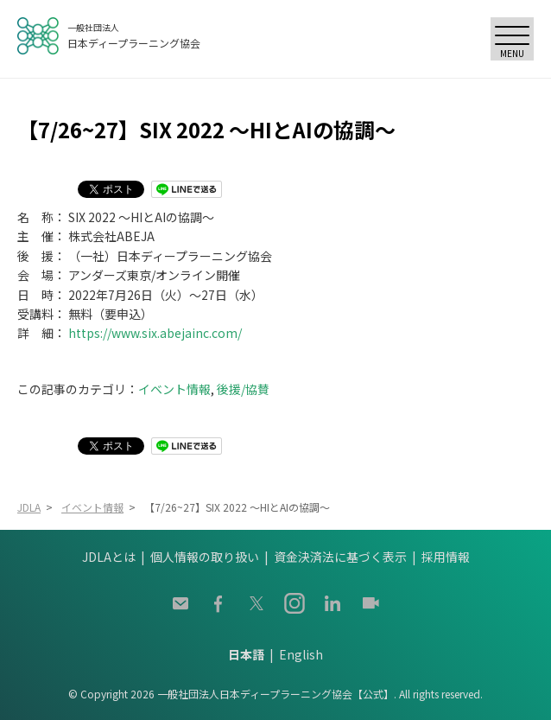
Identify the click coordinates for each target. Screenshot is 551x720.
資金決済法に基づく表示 (340, 556)
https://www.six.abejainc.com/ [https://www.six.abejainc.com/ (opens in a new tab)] (155, 332)
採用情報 (445, 556)
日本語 (246, 654)
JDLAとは (109, 556)
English (301, 654)
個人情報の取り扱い (204, 556)
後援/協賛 (243, 389)
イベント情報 (174, 389)
